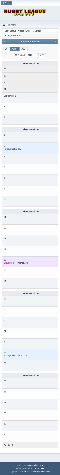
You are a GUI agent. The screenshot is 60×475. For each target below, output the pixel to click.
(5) (22, 263)
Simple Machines (37, 468)
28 (5, 69)
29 (5, 76)
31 (5, 89)
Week (23, 49)
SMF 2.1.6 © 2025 (23, 468)
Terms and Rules (28, 465)
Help (18, 465)
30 (5, 82)
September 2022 (30, 41)
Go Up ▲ (39, 465)
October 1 (8, 445)
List (7, 49)
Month (15, 49)
